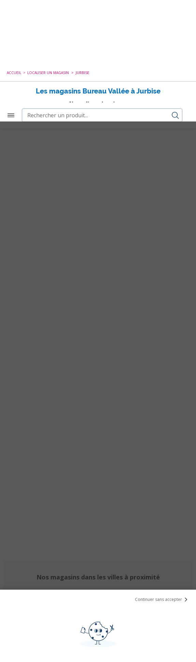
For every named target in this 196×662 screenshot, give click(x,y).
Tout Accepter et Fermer (98, 624)
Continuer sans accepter (162, 478)
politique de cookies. (142, 605)
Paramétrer (98, 641)
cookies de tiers (41, 578)
